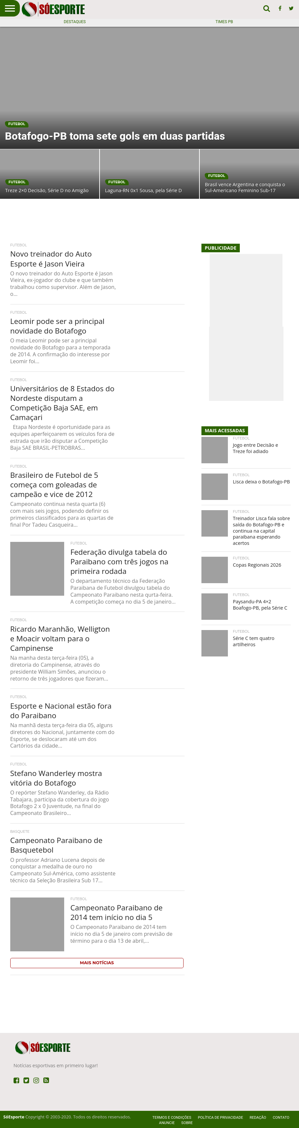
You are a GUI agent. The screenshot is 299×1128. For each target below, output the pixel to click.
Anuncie (167, 1123)
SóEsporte (13, 1117)
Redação (258, 1117)
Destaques (75, 21)
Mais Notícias (97, 962)
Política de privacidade (220, 1117)
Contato (281, 1117)
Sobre (187, 1123)
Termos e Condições (171, 1117)
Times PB (224, 21)
